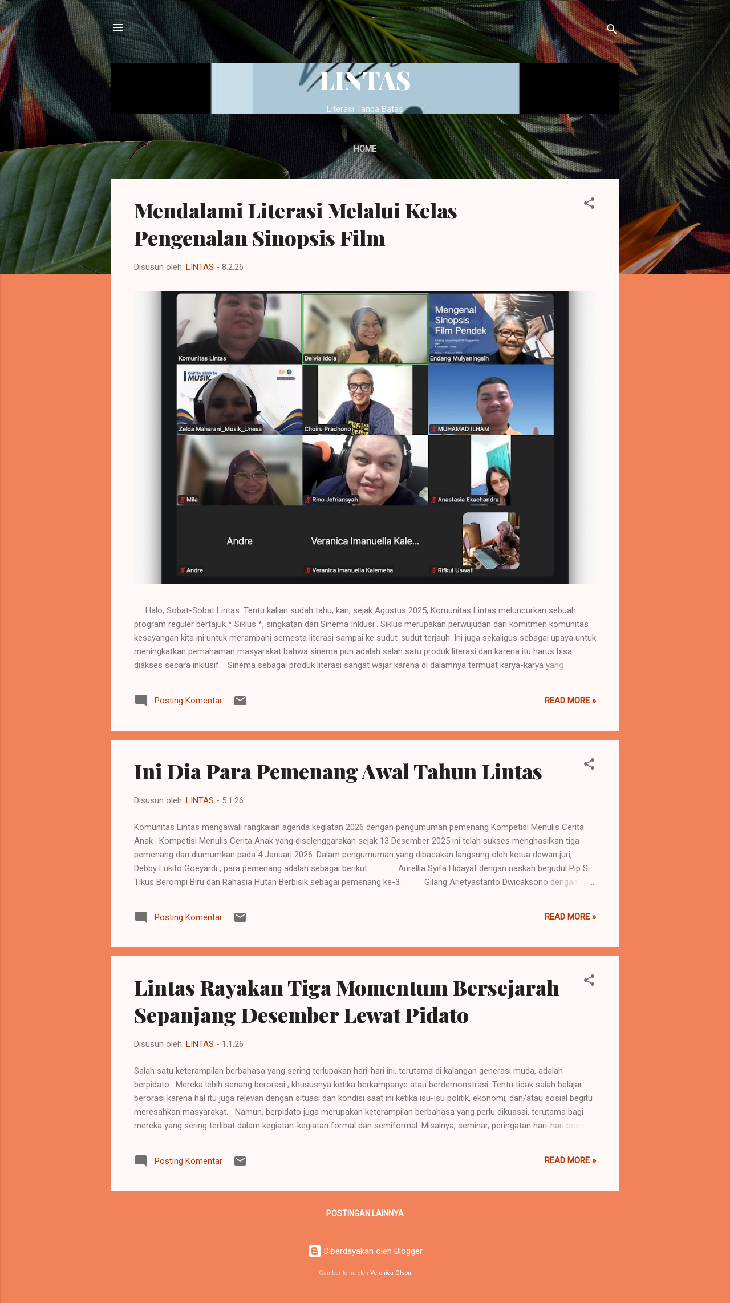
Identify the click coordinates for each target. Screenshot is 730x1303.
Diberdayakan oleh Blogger (365, 1251)
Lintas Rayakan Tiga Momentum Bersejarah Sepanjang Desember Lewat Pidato (346, 1000)
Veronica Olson (390, 1273)
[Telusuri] (612, 31)
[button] (589, 205)
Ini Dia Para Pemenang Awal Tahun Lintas (338, 770)
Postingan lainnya (365, 1213)
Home (365, 149)
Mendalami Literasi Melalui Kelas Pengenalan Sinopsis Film (295, 223)
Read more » (570, 700)
